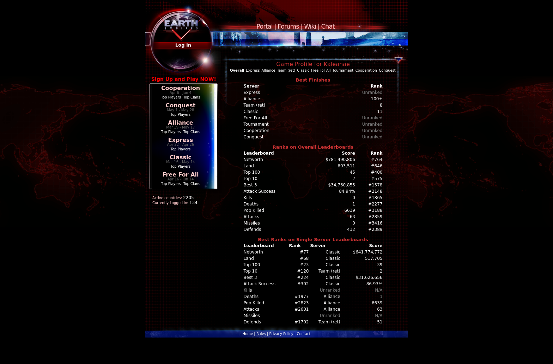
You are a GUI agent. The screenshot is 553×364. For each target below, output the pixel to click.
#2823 (301, 302)
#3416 (375, 223)
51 (379, 322)
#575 (377, 178)
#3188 (375, 210)
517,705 (374, 258)
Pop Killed (254, 210)
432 (351, 229)
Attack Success (259, 191)
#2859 (375, 216)
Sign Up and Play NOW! (183, 79)
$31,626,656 (369, 277)
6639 (349, 210)
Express (180, 140)
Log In (183, 45)
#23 (304, 264)
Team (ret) (286, 70)
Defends (252, 229)
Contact (303, 334)
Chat (328, 26)
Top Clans (191, 97)
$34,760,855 (341, 185)
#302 (303, 283)
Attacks (252, 216)
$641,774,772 (368, 252)
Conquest (181, 105)
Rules (261, 334)
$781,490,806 (340, 159)
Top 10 (250, 178)
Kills (248, 197)
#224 (303, 277)
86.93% (374, 283)
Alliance (180, 122)
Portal (264, 26)
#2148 (375, 191)
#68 (304, 258)
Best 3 (250, 185)
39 (379, 264)
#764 (377, 159)
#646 (377, 165)
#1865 (375, 197)
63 (352, 216)
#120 (303, 271)
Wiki (310, 26)
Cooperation (180, 88)
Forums (288, 26)
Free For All (180, 174)
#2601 (301, 309)
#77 (304, 252)
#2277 (375, 204)
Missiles (252, 223)
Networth (253, 159)
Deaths (251, 204)
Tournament (343, 70)
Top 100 (252, 172)
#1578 (375, 185)
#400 (377, 172)
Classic (181, 157)
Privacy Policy (281, 334)
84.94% (347, 191)
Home (248, 334)
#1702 (301, 322)
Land (249, 165)
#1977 (301, 296)
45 (352, 172)
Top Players (171, 97)
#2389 (375, 229)
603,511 (346, 165)
